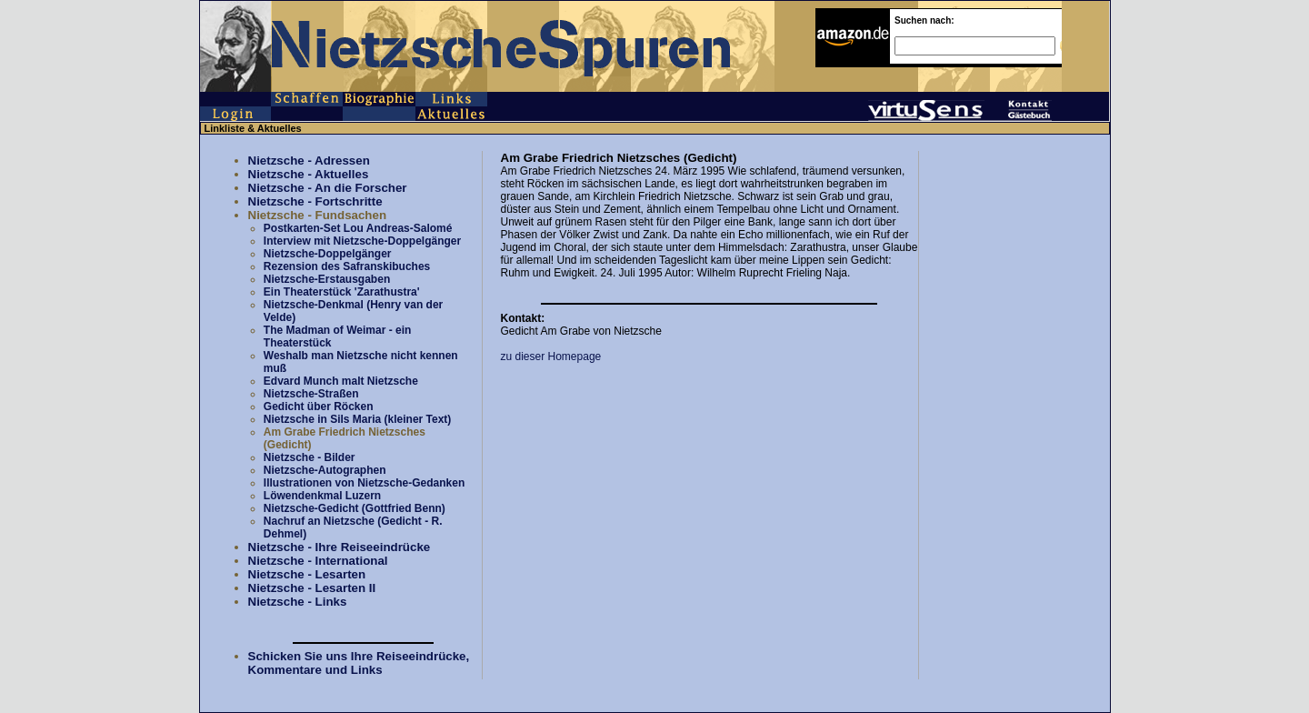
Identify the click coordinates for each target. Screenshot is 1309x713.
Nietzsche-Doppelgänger (328, 253)
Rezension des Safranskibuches (347, 266)
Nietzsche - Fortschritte (315, 201)
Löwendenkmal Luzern (322, 495)
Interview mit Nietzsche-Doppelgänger (362, 241)
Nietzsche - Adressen (309, 160)
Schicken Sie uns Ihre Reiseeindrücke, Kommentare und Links (359, 663)
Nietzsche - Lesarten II (312, 588)
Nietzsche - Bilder (309, 457)
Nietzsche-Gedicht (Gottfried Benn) (354, 508)
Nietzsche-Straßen (311, 393)
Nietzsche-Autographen (325, 470)
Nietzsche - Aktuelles (308, 174)
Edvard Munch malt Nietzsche (341, 381)
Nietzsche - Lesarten (307, 574)
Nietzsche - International (318, 560)
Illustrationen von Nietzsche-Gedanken (364, 483)
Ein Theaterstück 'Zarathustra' (342, 292)
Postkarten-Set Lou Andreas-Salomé (358, 228)
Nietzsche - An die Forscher (327, 188)
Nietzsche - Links (297, 601)
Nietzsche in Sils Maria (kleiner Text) (358, 419)
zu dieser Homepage (551, 356)
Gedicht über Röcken (319, 406)
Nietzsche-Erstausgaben (327, 279)
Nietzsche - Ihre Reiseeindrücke (339, 547)
